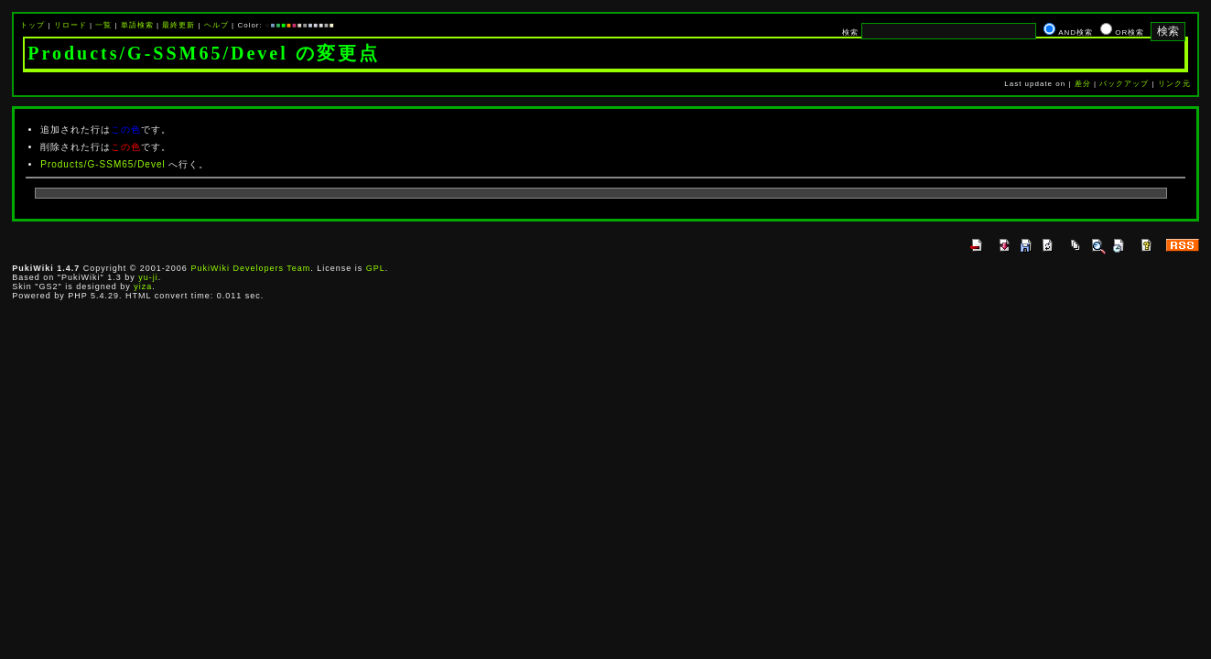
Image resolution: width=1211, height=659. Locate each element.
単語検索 (137, 25)
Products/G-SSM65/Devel (103, 164)
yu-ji (148, 277)
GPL (375, 268)
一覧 (103, 25)
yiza (143, 286)
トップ (32, 25)
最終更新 (178, 25)
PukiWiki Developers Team (250, 268)
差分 (1083, 84)
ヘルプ (216, 25)
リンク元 (1174, 84)
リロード (70, 25)
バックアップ (1124, 84)
